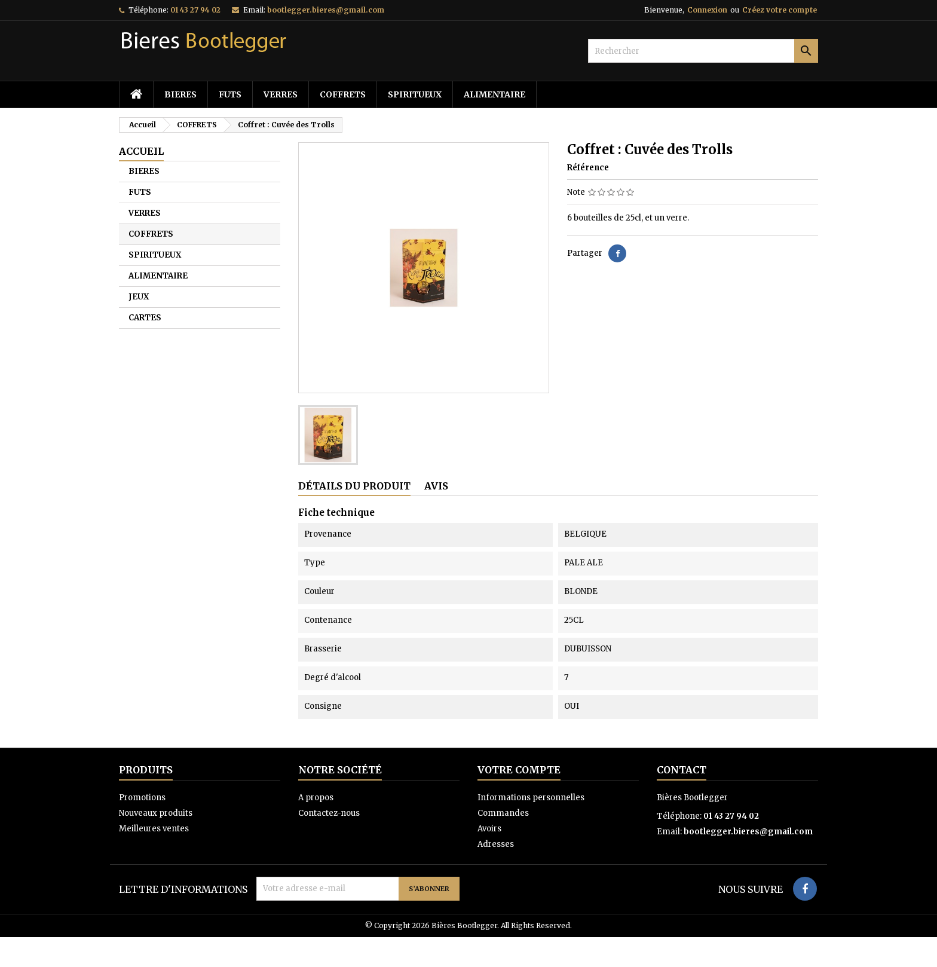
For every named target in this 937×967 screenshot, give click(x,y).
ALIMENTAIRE (494, 94)
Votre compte (519, 770)
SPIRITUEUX (415, 94)
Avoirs (489, 829)
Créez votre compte (779, 9)
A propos (315, 797)
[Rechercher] (703, 51)
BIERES (180, 94)
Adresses (495, 844)
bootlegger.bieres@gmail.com (325, 9)
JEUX (138, 297)
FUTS (230, 94)
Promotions (142, 797)
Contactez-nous (329, 813)
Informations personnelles (530, 797)
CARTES (144, 318)
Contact (681, 770)
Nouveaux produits (155, 813)
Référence (588, 168)
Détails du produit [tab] (354, 486)
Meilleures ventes (154, 829)
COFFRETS (343, 94)
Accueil (141, 151)
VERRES (281, 94)
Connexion (707, 9)
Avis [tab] (436, 486)
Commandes (503, 813)
